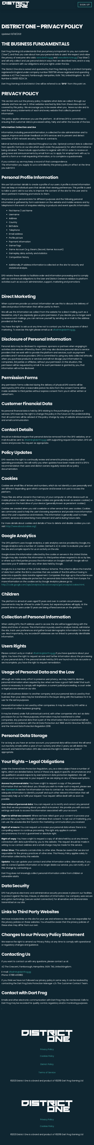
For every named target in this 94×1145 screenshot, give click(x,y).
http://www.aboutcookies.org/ (21, 526)
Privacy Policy (47, 1049)
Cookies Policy (47, 1056)
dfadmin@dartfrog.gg (64, 329)
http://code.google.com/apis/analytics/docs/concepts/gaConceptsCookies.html (42, 584)
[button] (85, 4)
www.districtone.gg (67, 57)
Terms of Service (47, 1072)
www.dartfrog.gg (44, 57)
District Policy (47, 1064)
